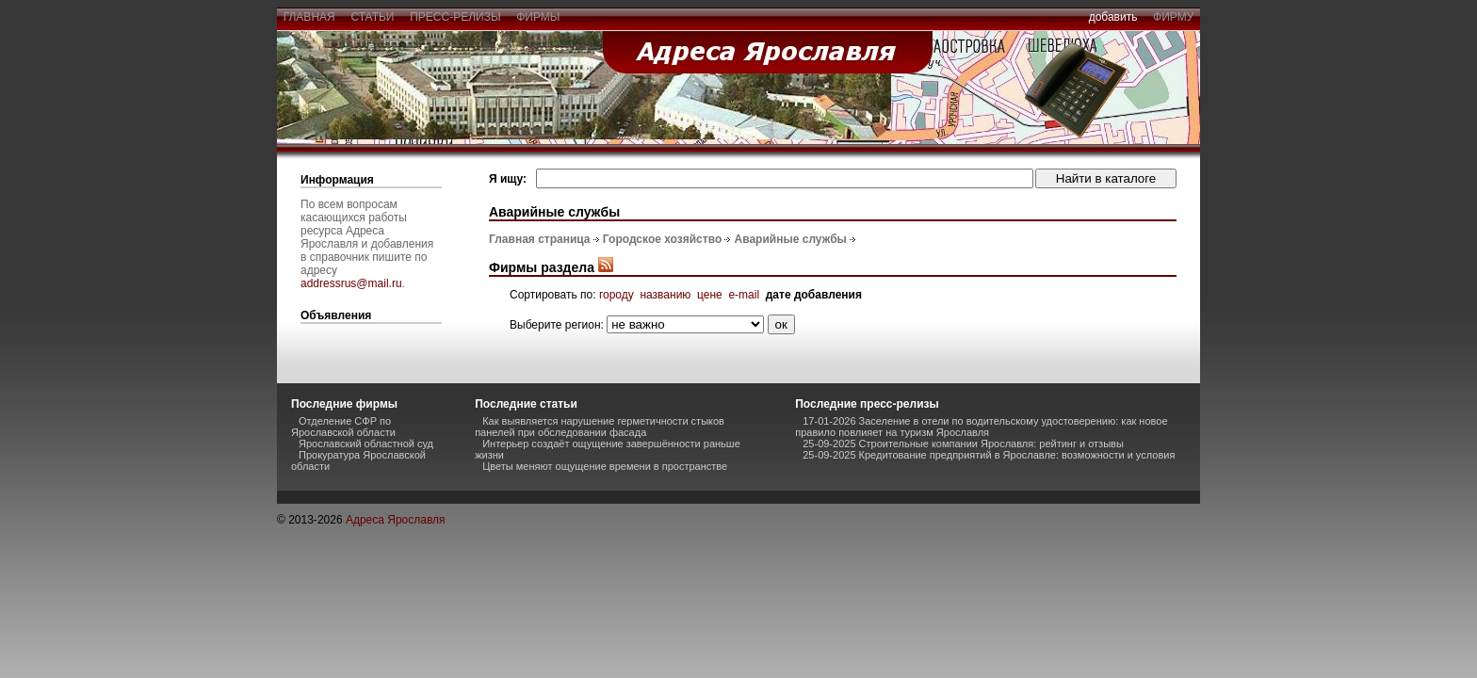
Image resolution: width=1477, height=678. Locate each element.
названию (665, 294)
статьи (372, 17)
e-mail (743, 294)
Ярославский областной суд (366, 443)
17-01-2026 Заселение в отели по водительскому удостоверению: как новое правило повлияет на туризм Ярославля (981, 426)
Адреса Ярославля (396, 519)
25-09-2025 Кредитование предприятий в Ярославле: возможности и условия (989, 454)
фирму (1173, 17)
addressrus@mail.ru (351, 283)
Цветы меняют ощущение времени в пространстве (604, 466)
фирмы (539, 17)
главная (309, 17)
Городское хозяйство (662, 239)
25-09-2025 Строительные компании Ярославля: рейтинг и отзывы (963, 443)
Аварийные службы (791, 239)
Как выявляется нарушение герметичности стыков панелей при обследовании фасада (599, 426)
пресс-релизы (456, 17)
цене (709, 294)
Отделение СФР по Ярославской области (343, 426)
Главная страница (540, 239)
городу (616, 294)
